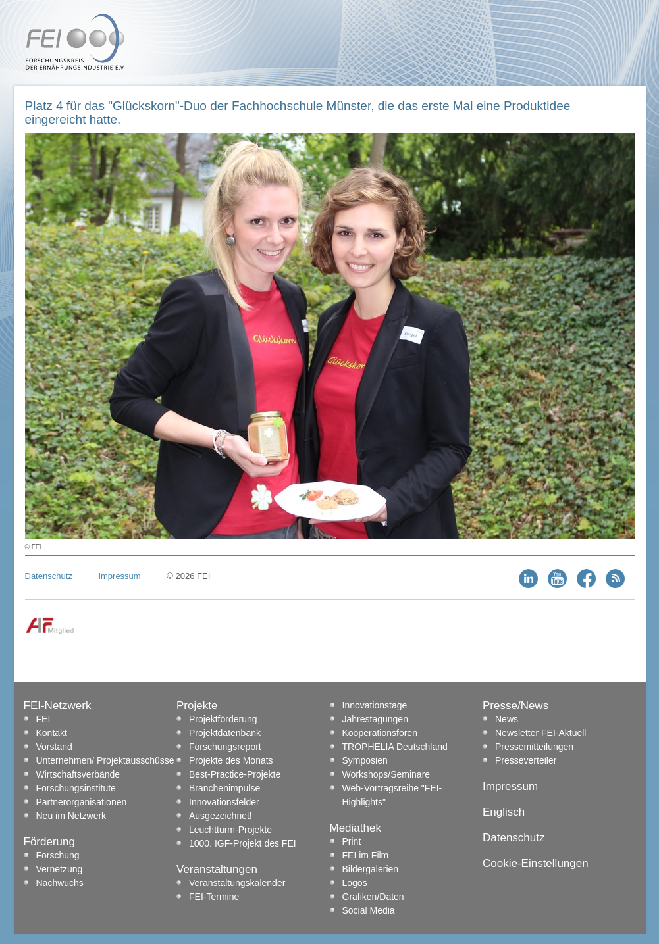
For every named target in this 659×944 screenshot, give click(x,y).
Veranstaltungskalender (237, 883)
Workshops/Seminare (386, 774)
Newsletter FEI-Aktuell (540, 733)
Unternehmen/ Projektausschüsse (105, 760)
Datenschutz (48, 576)
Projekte (196, 705)
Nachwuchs (60, 883)
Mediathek (355, 828)
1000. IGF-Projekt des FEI (242, 843)
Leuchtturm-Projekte (230, 829)
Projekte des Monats (231, 760)
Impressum (119, 576)
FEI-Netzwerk (58, 705)
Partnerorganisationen (81, 802)
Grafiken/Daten (373, 896)
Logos (354, 883)
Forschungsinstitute (76, 788)
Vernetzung (59, 869)
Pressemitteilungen (534, 746)
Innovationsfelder (224, 802)
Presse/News (515, 705)
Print (351, 841)
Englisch (504, 812)
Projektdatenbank (225, 733)
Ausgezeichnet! (220, 815)
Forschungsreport (225, 746)
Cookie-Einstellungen (536, 863)
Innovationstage (375, 705)
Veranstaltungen (216, 869)
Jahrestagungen (375, 719)
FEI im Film (365, 855)
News (506, 719)
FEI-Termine (214, 896)
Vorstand (54, 746)
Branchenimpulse (224, 788)
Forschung (58, 855)
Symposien (365, 760)
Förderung (49, 841)
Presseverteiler (525, 760)
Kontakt (51, 733)
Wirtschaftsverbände (78, 774)
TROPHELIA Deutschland (395, 746)
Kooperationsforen (379, 733)
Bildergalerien (370, 869)
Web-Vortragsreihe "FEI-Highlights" (392, 795)
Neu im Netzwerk (71, 815)
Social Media (368, 910)
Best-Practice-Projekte (234, 774)
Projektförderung (223, 719)
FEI (43, 719)
